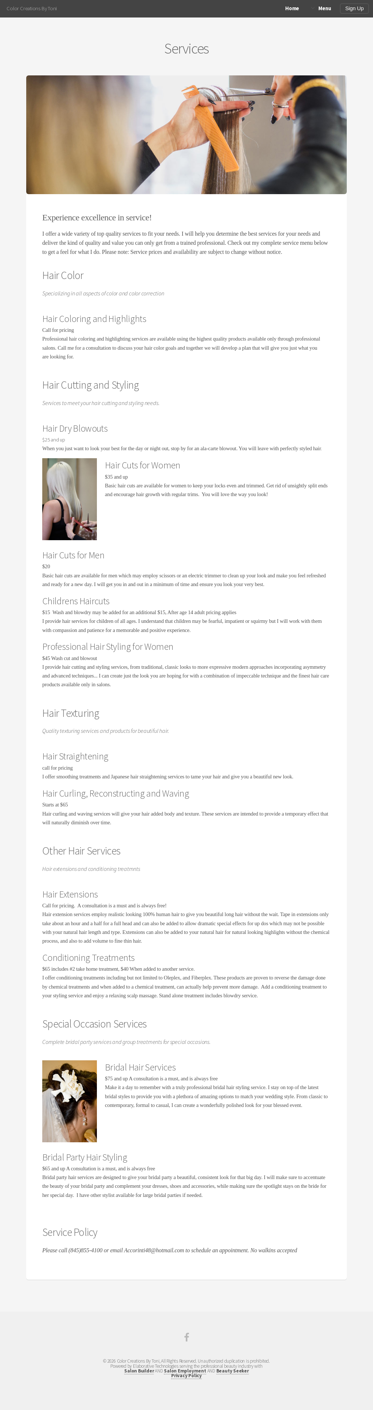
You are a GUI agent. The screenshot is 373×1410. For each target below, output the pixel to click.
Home (292, 8)
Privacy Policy (186, 1375)
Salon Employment (185, 1371)
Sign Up (354, 8)
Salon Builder (139, 1371)
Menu (324, 8)
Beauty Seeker (232, 1371)
